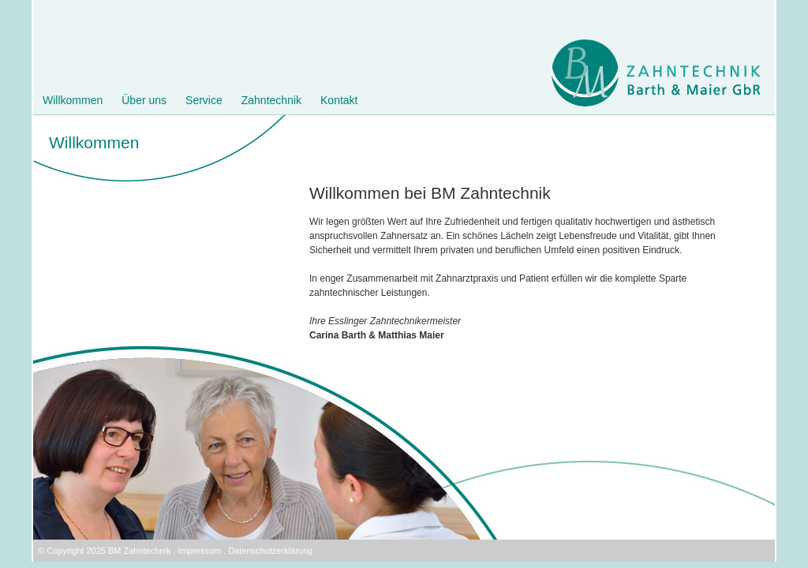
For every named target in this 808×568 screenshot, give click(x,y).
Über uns (144, 100)
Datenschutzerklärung (270, 550)
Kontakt (338, 100)
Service (204, 100)
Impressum (199, 550)
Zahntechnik (271, 100)
